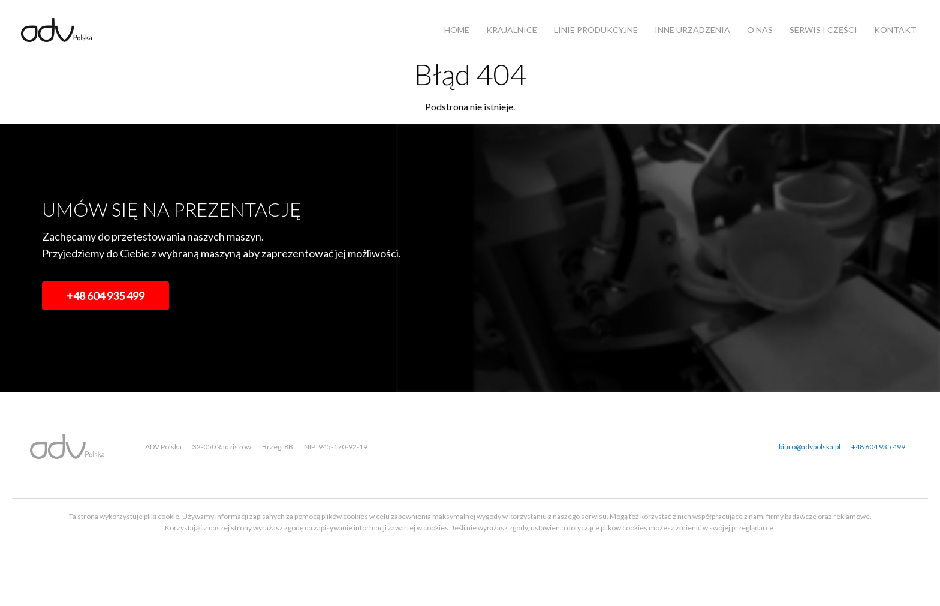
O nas (760, 30)
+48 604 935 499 (105, 295)
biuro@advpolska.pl (809, 446)
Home (456, 30)
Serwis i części (823, 30)
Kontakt (895, 30)
